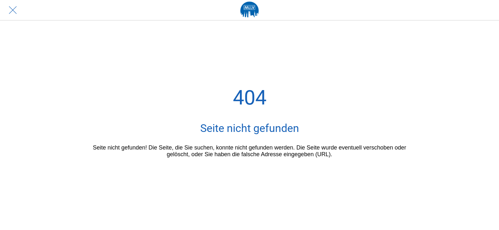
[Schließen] (13, 10)
